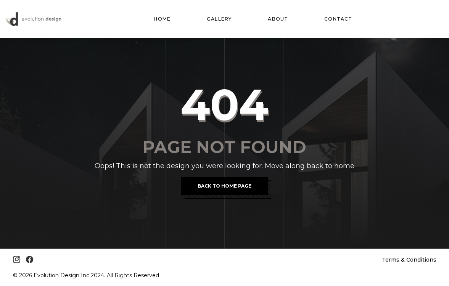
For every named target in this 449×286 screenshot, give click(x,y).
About (278, 19)
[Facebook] (29, 260)
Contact (338, 19)
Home (162, 19)
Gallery (219, 19)
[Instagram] (16, 260)
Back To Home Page (224, 186)
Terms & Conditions (409, 259)
